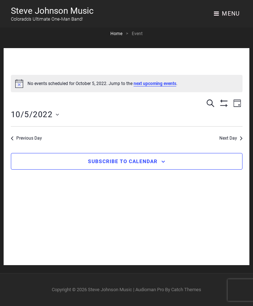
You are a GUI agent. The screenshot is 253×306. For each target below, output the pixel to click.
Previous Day (26, 138)
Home (116, 33)
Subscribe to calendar (122, 161)
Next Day (231, 138)
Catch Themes (186, 289)
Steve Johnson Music (52, 11)
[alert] (127, 83)
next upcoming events (155, 83)
